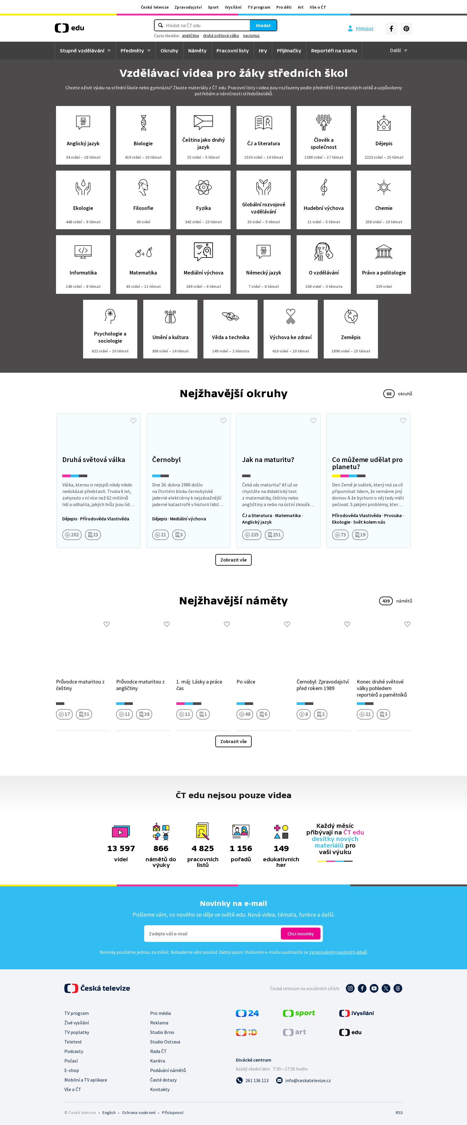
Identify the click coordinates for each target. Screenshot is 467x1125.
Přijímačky (289, 50)
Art (301, 7)
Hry (263, 50)
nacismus (251, 35)
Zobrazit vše (233, 560)
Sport (213, 7)
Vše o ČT (318, 7)
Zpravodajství (188, 7)
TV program (258, 7)
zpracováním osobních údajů (338, 952)
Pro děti (284, 7)
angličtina (190, 35)
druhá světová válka (221, 35)
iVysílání (233, 7)
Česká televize (155, 7)
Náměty (197, 50)
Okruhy (169, 50)
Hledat (263, 25)
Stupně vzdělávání (82, 50)
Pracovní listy (233, 50)
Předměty (132, 50)
